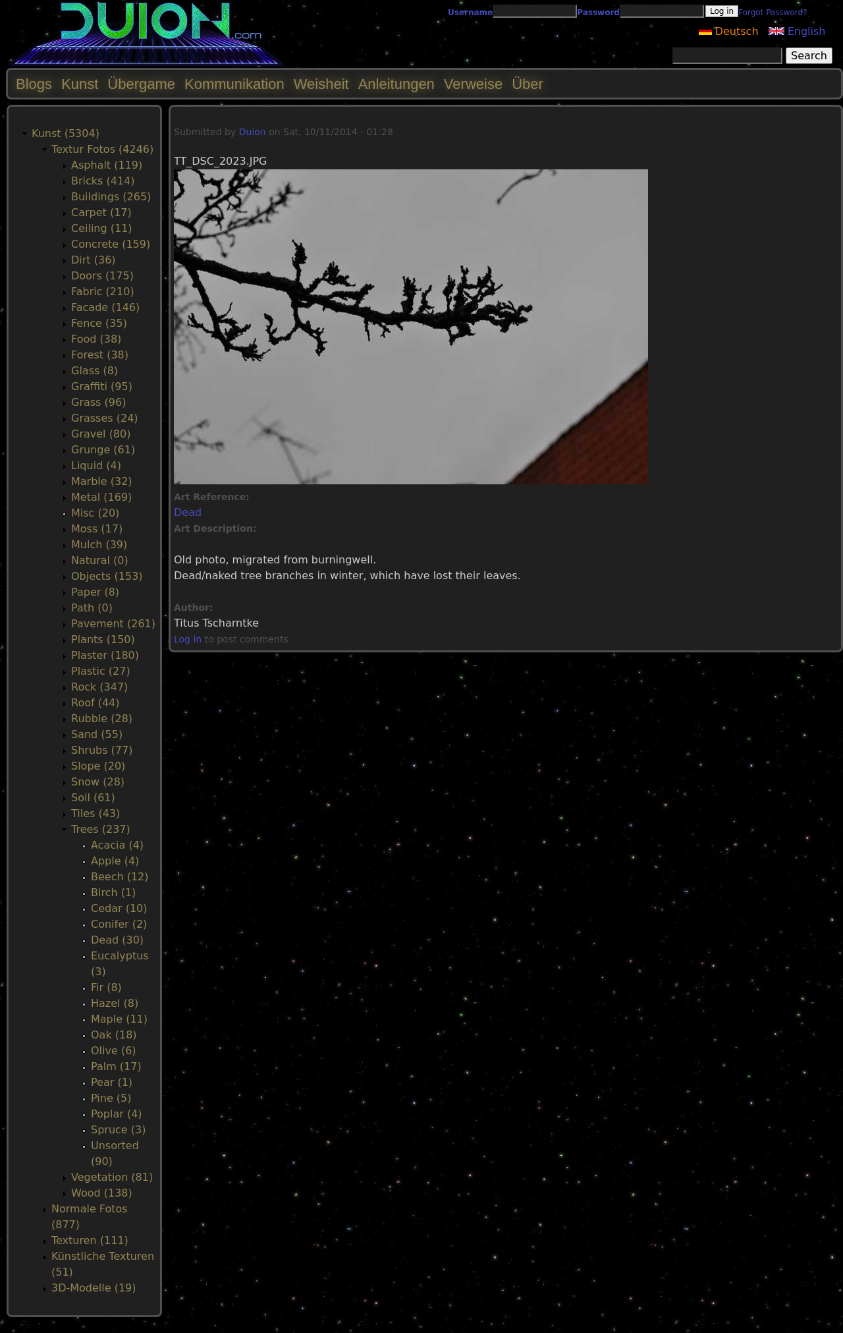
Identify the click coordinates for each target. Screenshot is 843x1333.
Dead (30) (117, 940)
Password (598, 12)
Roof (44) (95, 702)
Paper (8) (95, 592)
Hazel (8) (114, 1003)
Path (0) (92, 608)
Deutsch (729, 31)
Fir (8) (106, 987)
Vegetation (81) (112, 1177)
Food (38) (96, 339)
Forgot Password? (772, 12)
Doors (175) (102, 275)
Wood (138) (101, 1193)
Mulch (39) (99, 544)
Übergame (141, 84)
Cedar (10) (119, 908)
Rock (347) (99, 687)
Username (470, 12)
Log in (188, 639)
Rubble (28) (101, 718)
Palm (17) (116, 1066)
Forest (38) (99, 355)
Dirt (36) (93, 260)
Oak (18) (114, 1035)
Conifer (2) (119, 924)
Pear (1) (111, 1082)
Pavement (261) (113, 623)
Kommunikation (234, 84)
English (797, 31)
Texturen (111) (89, 1240)
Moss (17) (96, 529)
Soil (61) (93, 797)
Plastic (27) (100, 671)
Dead (188, 512)
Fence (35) (99, 323)
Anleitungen (396, 84)
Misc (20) (95, 513)
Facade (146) (105, 307)
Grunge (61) (103, 449)
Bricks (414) (103, 181)
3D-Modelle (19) (93, 1288)
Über (527, 84)
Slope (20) (98, 766)
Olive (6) (113, 1050)
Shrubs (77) (101, 750)
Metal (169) (101, 497)
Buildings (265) (111, 196)
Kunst (79, 84)
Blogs (34, 84)
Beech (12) (120, 876)
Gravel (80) (100, 434)
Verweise (473, 84)
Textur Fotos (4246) (102, 149)
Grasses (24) (104, 418)
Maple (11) (119, 1019)
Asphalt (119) (106, 165)
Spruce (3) (118, 1129)
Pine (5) (111, 1098)
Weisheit (321, 84)
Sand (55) (96, 734)
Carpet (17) (101, 212)
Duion (252, 132)
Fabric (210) (102, 291)
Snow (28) (97, 782)
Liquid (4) (96, 465)
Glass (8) (94, 370)
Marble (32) (101, 481)
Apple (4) (115, 861)
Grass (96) (98, 402)
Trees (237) (100, 829)
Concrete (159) (110, 244)
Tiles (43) (95, 813)
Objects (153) (107, 576)
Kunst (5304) (65, 133)
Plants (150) (103, 639)
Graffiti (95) (101, 386)
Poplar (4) (116, 1114)
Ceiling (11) (101, 228)
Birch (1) (113, 892)
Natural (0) (99, 560)
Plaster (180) (105, 655)
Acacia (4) (117, 845)
